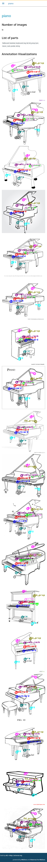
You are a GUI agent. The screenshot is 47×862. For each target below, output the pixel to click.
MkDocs (24, 860)
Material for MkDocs (37, 860)
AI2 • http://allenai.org (14, 855)
